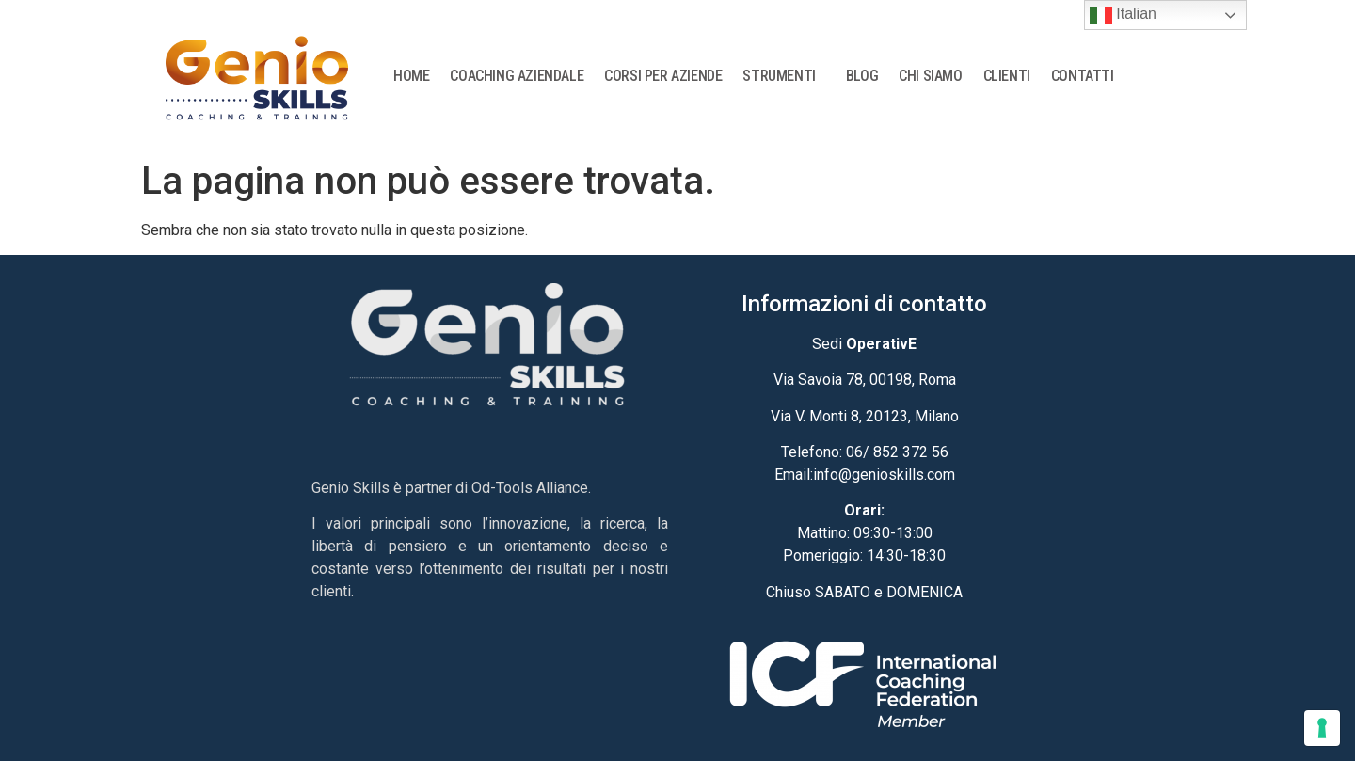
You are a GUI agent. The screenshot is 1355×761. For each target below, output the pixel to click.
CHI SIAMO (930, 76)
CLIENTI (1006, 76)
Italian (1123, 15)
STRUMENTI (783, 76)
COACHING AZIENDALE (516, 76)
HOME (411, 76)
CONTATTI (1082, 76)
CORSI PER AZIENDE (663, 76)
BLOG (862, 76)
